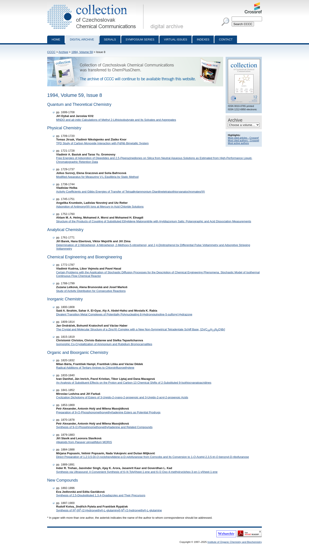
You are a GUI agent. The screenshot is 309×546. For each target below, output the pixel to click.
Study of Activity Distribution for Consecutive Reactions (91, 291)
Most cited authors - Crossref (243, 140)
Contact (226, 39)
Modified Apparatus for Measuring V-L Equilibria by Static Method (97, 176)
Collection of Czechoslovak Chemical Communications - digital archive (96, 4)
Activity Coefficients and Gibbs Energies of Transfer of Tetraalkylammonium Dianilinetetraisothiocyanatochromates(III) (130, 191)
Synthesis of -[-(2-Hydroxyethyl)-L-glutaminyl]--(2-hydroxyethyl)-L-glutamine (109, 510)
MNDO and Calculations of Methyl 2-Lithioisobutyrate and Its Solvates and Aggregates (116, 119)
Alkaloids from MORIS (84, 442)
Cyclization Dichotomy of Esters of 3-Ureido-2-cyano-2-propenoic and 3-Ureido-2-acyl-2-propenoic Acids (122, 397)
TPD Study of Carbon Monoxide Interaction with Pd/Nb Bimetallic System (102, 143)
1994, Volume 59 (82, 52)
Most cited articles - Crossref (243, 137)
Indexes (203, 39)
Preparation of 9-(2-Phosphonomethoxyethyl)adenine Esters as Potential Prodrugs (108, 412)
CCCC (51, 52)
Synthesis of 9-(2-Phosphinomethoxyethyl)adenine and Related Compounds (104, 427)
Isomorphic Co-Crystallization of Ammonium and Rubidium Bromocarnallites (104, 344)
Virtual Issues (175, 39)
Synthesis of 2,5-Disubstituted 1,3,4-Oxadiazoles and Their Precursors (100, 495)
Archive (63, 52)
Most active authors (238, 143)
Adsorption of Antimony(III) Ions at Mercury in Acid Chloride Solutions (100, 206)
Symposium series (140, 39)
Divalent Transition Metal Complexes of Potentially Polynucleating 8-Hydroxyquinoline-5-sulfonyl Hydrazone (124, 314)
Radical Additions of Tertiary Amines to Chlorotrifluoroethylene (95, 367)
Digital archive (82, 39)
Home (56, 39)
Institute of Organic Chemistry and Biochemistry (234, 542)
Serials (110, 39)
